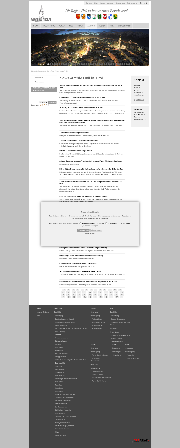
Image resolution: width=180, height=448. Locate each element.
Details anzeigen (91, 226)
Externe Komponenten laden (119, 223)
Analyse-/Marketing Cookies (93, 223)
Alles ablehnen (83, 230)
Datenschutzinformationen (99, 218)
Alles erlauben (96, 230)
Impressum (91, 233)
